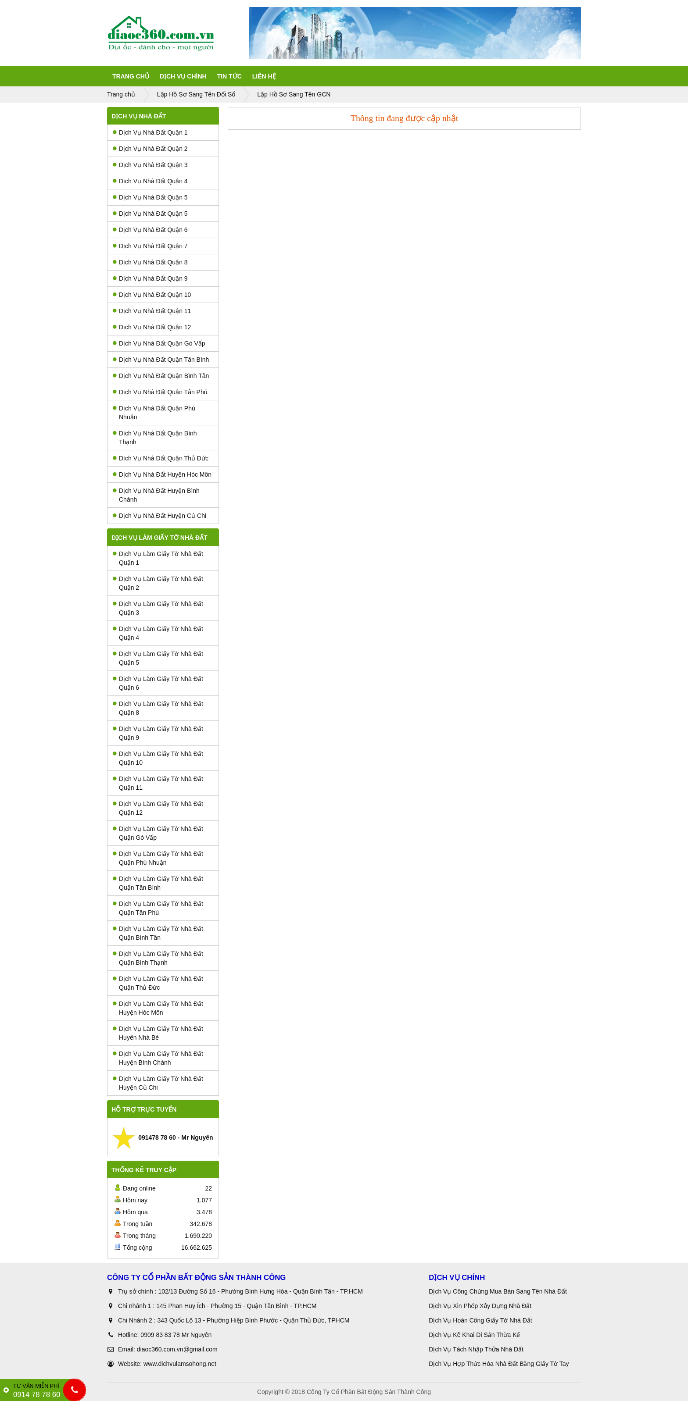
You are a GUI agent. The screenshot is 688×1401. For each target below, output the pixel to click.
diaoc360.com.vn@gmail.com (177, 1349)
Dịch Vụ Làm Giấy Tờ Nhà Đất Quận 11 (158, 783)
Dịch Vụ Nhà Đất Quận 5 (150, 197)
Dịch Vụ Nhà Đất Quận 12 (152, 327)
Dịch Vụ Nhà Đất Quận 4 (150, 181)
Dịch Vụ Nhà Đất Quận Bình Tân (161, 375)
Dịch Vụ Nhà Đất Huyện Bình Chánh (156, 495)
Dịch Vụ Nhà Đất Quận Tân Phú (160, 392)
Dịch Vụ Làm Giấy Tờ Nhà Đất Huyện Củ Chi (158, 1083)
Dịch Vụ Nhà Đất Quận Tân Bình (161, 359)
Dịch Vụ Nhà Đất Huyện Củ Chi (159, 515)
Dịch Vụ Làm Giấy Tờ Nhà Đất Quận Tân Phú (158, 908)
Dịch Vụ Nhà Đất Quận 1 (150, 132)
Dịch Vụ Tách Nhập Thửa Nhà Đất (477, 1349)
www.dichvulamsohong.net (179, 1363)
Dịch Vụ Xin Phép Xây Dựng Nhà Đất (480, 1305)
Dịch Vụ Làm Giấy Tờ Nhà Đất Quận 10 (158, 758)
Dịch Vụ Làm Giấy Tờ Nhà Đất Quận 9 (158, 733)
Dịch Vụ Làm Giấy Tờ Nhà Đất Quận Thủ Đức (158, 983)
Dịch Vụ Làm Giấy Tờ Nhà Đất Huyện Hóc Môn (158, 1008)
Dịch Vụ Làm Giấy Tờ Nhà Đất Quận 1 (158, 558)
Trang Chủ (130, 76)
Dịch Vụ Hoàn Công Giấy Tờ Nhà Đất (480, 1320)
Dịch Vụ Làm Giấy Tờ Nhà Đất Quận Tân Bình (158, 883)
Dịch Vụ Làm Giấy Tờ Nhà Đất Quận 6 (158, 683)
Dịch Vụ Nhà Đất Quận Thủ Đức (160, 458)
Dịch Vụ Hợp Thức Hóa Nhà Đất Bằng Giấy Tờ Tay (499, 1363)
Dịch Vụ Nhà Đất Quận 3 (150, 164)
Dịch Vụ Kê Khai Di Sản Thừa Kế (474, 1334)
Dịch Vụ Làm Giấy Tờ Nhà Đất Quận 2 (158, 583)
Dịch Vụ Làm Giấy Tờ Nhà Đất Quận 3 (158, 608)
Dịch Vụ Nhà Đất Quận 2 (150, 148)
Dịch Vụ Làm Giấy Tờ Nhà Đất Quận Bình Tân (158, 933)
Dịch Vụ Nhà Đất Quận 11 (152, 310)
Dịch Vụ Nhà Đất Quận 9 (150, 278)
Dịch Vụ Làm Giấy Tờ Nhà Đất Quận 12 (158, 808)
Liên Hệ (264, 76)
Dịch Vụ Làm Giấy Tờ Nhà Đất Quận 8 (158, 708)
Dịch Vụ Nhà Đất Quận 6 (150, 229)
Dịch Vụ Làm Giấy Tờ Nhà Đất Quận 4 (158, 633)
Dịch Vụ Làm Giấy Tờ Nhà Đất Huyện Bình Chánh (158, 1058)
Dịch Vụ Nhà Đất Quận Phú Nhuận (154, 413)
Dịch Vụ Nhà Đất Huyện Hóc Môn (162, 474)
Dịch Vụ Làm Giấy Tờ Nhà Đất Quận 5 (158, 658)
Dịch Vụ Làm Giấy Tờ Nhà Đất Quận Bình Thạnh (158, 958)
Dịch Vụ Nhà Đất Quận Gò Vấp (159, 343)
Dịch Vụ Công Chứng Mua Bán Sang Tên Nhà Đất (498, 1291)
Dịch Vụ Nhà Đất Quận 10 (152, 294)
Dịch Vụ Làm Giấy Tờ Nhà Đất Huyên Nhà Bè (158, 1033)
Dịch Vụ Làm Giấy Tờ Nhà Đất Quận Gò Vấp (158, 833)
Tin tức (229, 76)
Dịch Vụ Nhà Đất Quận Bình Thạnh (155, 438)
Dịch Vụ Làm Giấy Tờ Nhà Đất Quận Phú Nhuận (158, 858)
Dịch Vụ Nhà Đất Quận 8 (150, 262)
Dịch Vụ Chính (183, 76)
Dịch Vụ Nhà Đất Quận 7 (150, 246)
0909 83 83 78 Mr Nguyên (175, 1334)
